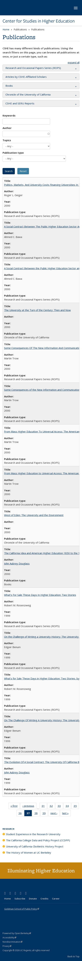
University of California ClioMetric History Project (34, 846)
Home (6, 29)
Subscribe (19, 898)
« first (15, 806)
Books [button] (9, 85)
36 (21, 813)
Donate (33, 898)
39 (45, 813)
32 (52, 806)
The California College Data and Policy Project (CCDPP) (38, 840)
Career (56, 898)
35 (76, 806)
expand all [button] (73, 62)
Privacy (7, 946)
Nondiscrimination (12, 941)
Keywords (9, 115)
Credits (44, 898)
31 (44, 806)
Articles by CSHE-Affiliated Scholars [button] (26, 76)
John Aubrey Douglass (17, 563)
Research (8, 828)
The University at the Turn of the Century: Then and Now (37, 310)
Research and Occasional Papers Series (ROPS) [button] (33, 68)
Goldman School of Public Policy (21, 908)
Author (7, 128)
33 (60, 806)
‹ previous (29, 806)
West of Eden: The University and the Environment (33, 515)
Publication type (13, 152)
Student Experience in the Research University (33, 834)
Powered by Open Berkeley (17, 933)
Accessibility (9, 937)
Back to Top (73, 956)
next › (55, 813)
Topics (7, 140)
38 (37, 813)
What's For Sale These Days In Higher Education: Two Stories (40, 595)
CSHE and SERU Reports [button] (19, 103)
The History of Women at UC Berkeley (28, 852)
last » (66, 813)
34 (68, 806)
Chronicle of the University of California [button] (28, 94)
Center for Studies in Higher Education (39, 21)
